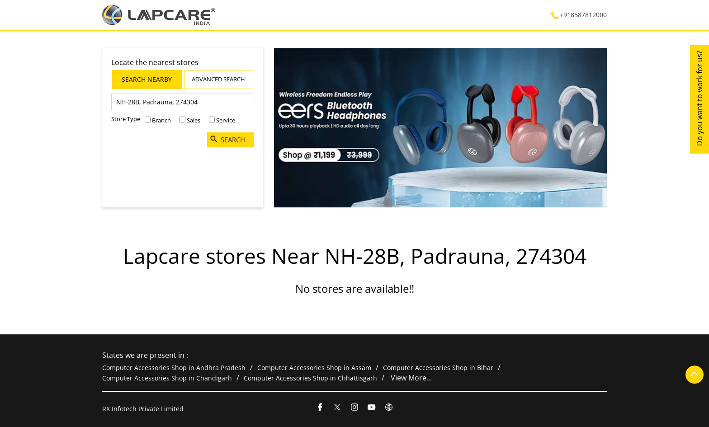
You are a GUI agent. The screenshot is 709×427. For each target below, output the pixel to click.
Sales (193, 120)
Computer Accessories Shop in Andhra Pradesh (174, 367)
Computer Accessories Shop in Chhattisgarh (310, 377)
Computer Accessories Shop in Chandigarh (167, 377)
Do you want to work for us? (699, 98)
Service (225, 120)
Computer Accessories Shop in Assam (314, 367)
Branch (161, 120)
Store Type (125, 119)
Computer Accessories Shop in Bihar (438, 367)
